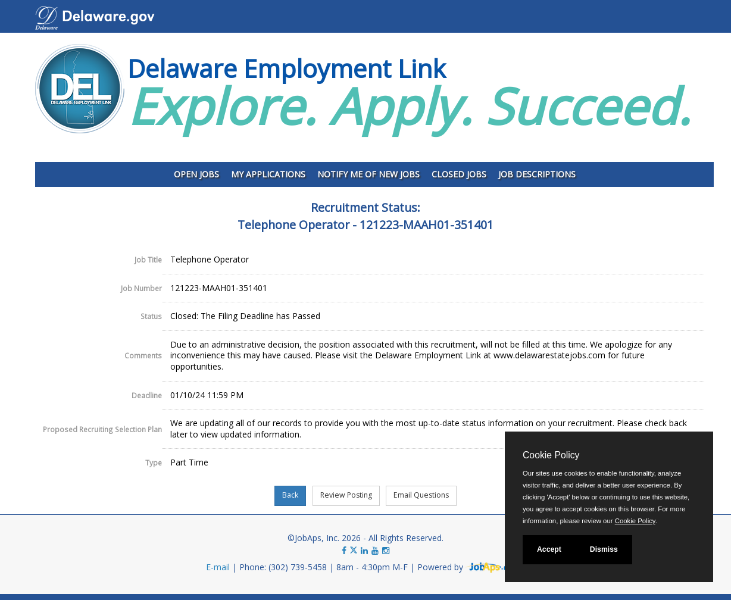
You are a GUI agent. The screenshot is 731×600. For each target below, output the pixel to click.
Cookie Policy (551, 455)
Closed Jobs (459, 174)
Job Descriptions (537, 174)
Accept (549, 549)
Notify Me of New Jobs (368, 174)
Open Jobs (196, 174)
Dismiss (604, 549)
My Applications (268, 174)
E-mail (218, 567)
